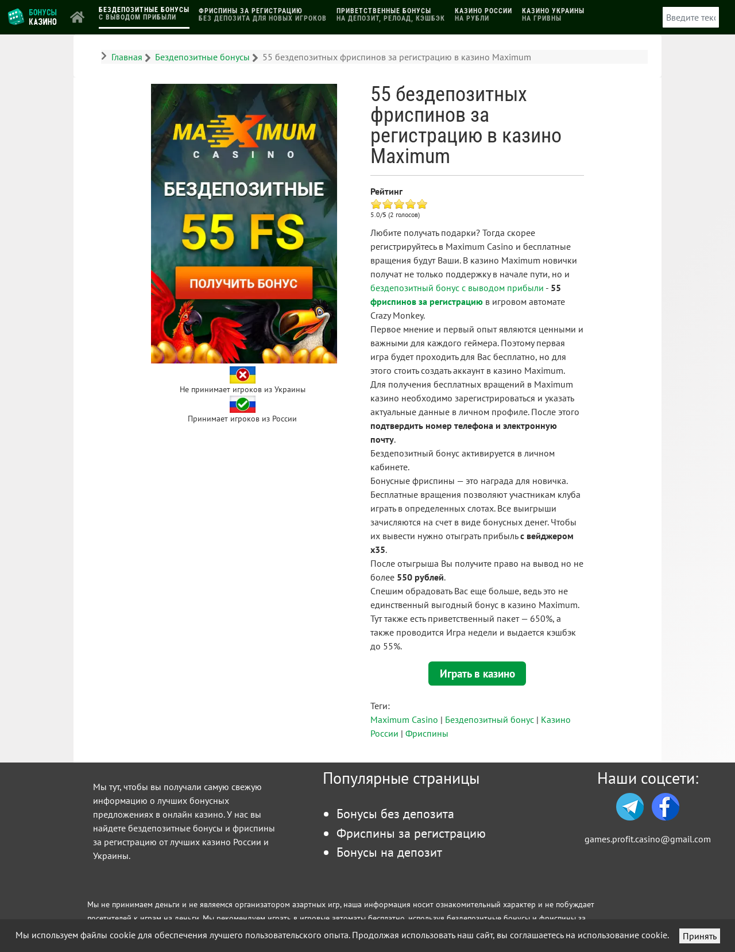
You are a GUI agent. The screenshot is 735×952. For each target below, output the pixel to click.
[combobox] (691, 17)
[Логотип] (33, 16)
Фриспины (426, 733)
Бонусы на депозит (389, 851)
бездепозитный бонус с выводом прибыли (457, 287)
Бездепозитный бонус (489, 719)
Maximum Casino (404, 719)
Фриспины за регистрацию (411, 833)
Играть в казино (477, 673)
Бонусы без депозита (395, 813)
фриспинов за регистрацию (426, 301)
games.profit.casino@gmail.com (648, 839)
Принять (700, 936)
